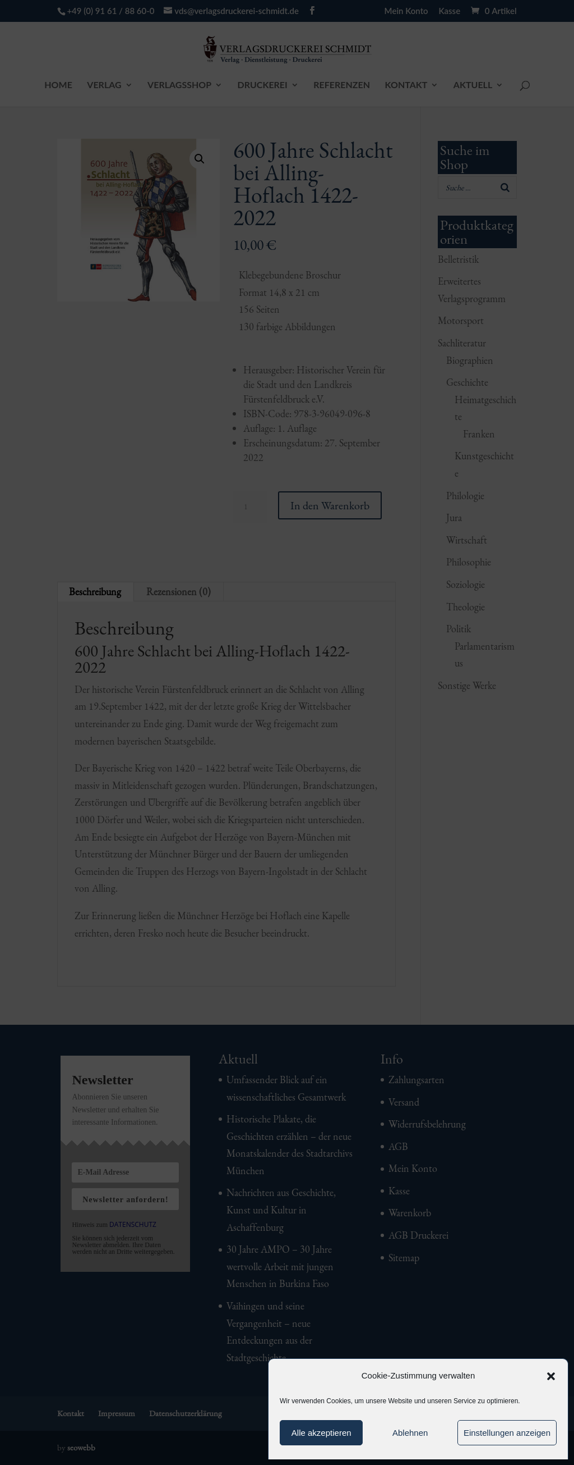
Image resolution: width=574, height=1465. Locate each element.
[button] (551, 1376)
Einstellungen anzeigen (507, 1432)
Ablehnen (410, 1432)
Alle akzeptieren (321, 1432)
